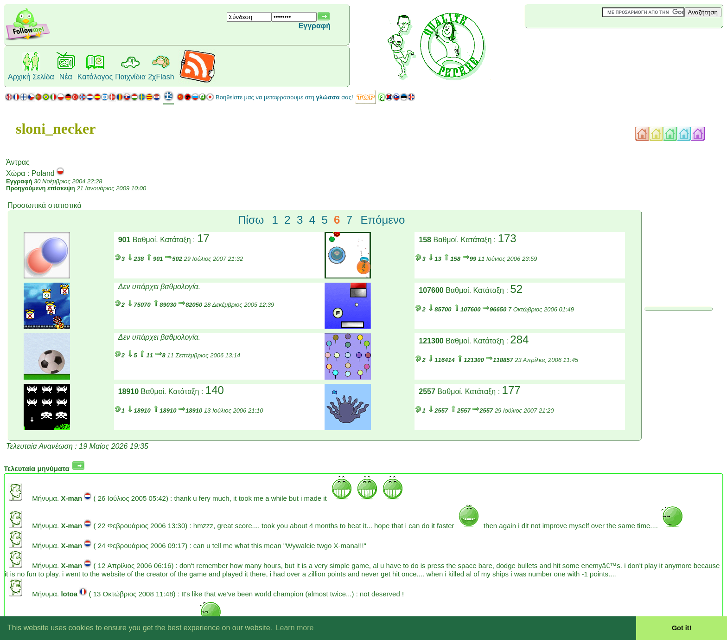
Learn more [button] (295, 628)
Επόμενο (382, 219)
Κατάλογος (95, 77)
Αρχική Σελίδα (31, 77)
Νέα (65, 77)
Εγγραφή (315, 26)
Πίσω (251, 219)
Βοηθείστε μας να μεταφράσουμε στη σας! (284, 97)
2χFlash (161, 77)
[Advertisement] (580, 44)
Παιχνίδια (130, 77)
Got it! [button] (681, 628)
